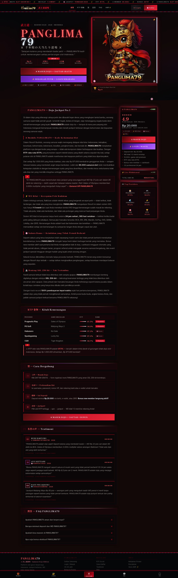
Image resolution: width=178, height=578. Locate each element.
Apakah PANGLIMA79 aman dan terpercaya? (44, 520)
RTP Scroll (100, 561)
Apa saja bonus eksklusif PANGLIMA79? (42, 539)
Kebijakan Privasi (134, 561)
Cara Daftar (100, 564)
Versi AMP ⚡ (133, 567)
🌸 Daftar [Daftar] (150, 8)
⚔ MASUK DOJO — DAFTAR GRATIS (54, 71)
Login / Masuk (69, 564)
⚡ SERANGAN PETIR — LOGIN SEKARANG (53, 79)
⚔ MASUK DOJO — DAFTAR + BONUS (69, 417)
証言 (94, 7)
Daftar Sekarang (70, 561)
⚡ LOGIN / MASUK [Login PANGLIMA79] (139, 146)
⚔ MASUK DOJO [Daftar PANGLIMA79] (138, 139)
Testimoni (100, 567)
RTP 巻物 (80, 7)
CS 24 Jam (68, 567)
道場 (72, 7)
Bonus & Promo (70, 570)
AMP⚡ (108, 7)
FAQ (100, 7)
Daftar (89, 574)
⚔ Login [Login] (137, 8)
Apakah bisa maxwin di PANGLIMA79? (41, 533)
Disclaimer (132, 564)
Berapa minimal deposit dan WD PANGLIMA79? (45, 526)
